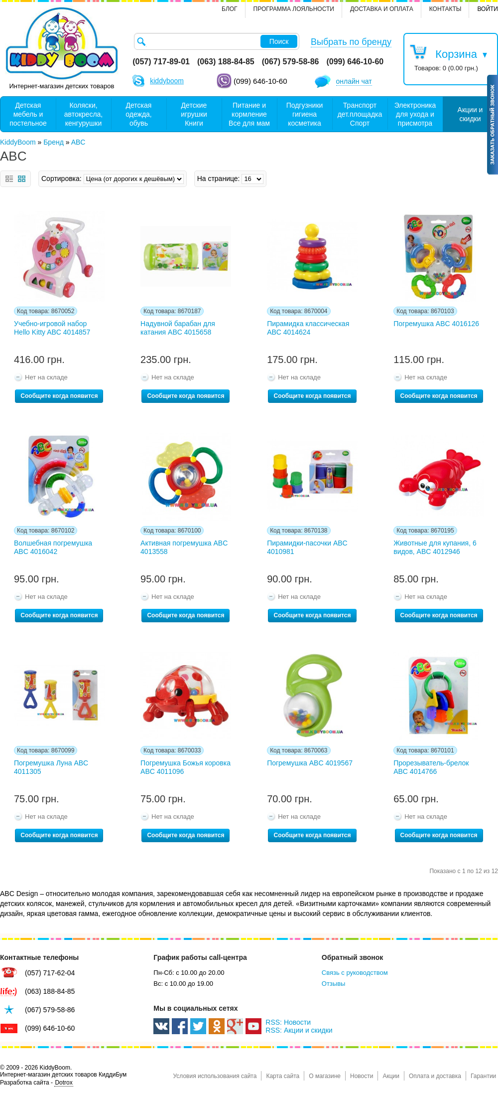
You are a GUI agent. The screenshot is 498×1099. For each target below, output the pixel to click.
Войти (487, 8)
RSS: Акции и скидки (298, 1030)
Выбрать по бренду (351, 42)
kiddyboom (167, 81)
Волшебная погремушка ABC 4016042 (53, 547)
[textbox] (216, 41)
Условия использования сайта (214, 1076)
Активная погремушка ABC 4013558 (184, 547)
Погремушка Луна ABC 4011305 (51, 767)
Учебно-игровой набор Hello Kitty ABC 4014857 (52, 328)
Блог (230, 8)
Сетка (21, 179)
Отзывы (334, 983)
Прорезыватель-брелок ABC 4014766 (431, 767)
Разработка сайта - (36, 1083)
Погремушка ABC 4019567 (310, 763)
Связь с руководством (355, 972)
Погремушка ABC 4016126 (436, 324)
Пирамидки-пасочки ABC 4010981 (307, 547)
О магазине (325, 1076)
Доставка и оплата (381, 8)
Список (9, 179)
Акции (390, 1076)
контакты (445, 8)
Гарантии (483, 1076)
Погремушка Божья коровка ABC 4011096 (185, 767)
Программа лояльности (293, 8)
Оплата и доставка (435, 1076)
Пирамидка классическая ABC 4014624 (308, 328)
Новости (361, 1076)
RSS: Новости (288, 1022)
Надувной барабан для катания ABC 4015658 (177, 328)
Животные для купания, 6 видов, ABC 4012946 (435, 547)
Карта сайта (282, 1076)
